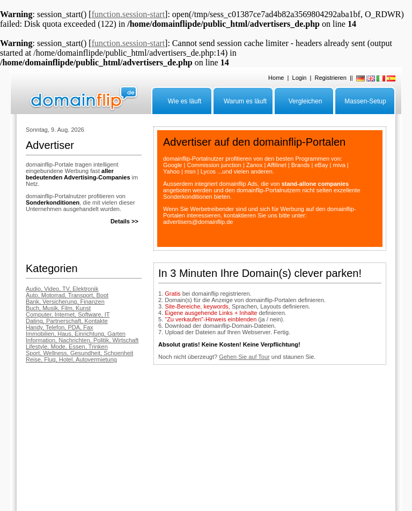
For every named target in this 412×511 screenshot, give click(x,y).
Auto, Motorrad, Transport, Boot (67, 295)
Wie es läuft (185, 101)
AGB (240, 444)
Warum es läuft (245, 101)
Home (276, 77)
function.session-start (128, 14)
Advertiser (56, 444)
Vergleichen (305, 101)
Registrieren (331, 77)
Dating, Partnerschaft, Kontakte (67, 321)
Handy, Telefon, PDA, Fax (59, 327)
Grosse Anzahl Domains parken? (115, 444)
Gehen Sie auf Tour (244, 357)
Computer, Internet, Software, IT (68, 314)
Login (299, 77)
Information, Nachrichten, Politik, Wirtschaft (82, 340)
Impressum (176, 444)
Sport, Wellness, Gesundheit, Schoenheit (79, 353)
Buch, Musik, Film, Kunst (58, 308)
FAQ (31, 444)
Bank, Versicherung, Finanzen (65, 301)
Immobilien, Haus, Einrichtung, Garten (76, 333)
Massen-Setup (365, 101)
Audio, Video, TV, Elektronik (62, 288)
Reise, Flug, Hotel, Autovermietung (71, 359)
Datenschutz (213, 444)
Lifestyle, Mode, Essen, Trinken (67, 346)
